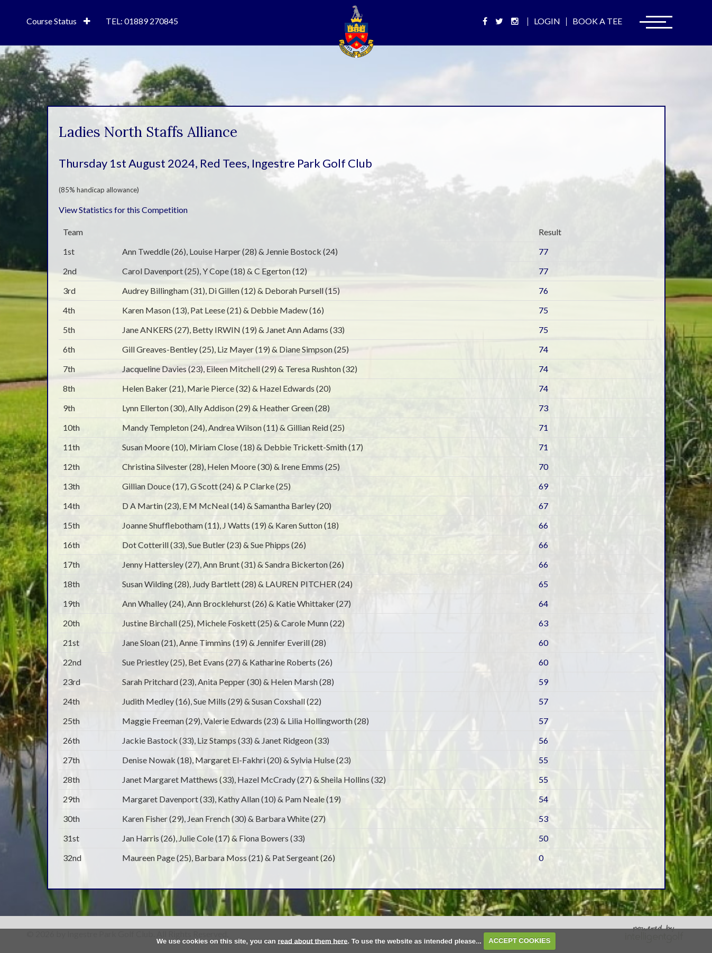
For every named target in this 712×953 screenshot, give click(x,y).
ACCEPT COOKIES (519, 941)
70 (543, 466)
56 (543, 740)
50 (543, 838)
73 (543, 408)
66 (543, 525)
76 (543, 290)
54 (543, 799)
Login (547, 21)
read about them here (312, 941)
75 (543, 310)
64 (543, 603)
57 (543, 701)
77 (543, 251)
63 (543, 623)
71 (543, 427)
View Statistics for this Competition (123, 210)
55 (543, 760)
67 (543, 506)
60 (543, 642)
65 (543, 584)
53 (543, 818)
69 (543, 486)
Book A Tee (597, 21)
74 (543, 349)
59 (543, 682)
